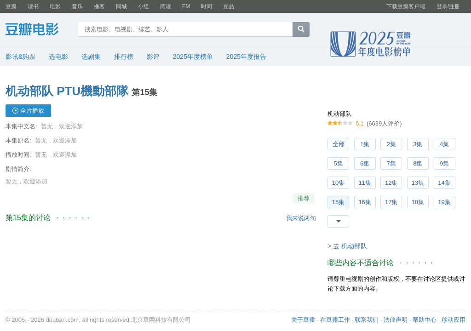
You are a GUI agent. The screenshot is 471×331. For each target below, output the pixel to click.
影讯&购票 (20, 56)
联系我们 (367, 319)
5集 (338, 163)
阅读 (165, 6)
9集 (444, 163)
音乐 (77, 6)
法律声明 (396, 319)
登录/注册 (448, 6)
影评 (153, 56)
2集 (391, 144)
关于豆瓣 (303, 319)
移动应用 (453, 319)
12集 (391, 182)
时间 (206, 6)
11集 (364, 182)
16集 (364, 202)
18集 (418, 202)
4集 (444, 144)
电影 (55, 6)
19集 (444, 202)
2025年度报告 (246, 56)
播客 (99, 6)
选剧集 (91, 56)
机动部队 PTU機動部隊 (67, 91)
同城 (121, 6)
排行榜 (123, 56)
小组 (143, 6)
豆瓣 (11, 6)
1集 (364, 144)
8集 (417, 163)
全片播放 (32, 110)
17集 (391, 202)
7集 (391, 163)
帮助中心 (425, 319)
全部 (339, 144)
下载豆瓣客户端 (405, 6)
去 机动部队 (350, 246)
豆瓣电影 (39, 30)
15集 (338, 202)
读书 (33, 6)
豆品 (228, 6)
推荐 (304, 198)
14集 (444, 182)
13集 (418, 182)
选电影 (58, 56)
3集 (417, 144)
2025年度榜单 (193, 56)
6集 (364, 163)
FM (186, 6)
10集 (338, 182)
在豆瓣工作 (335, 319)
